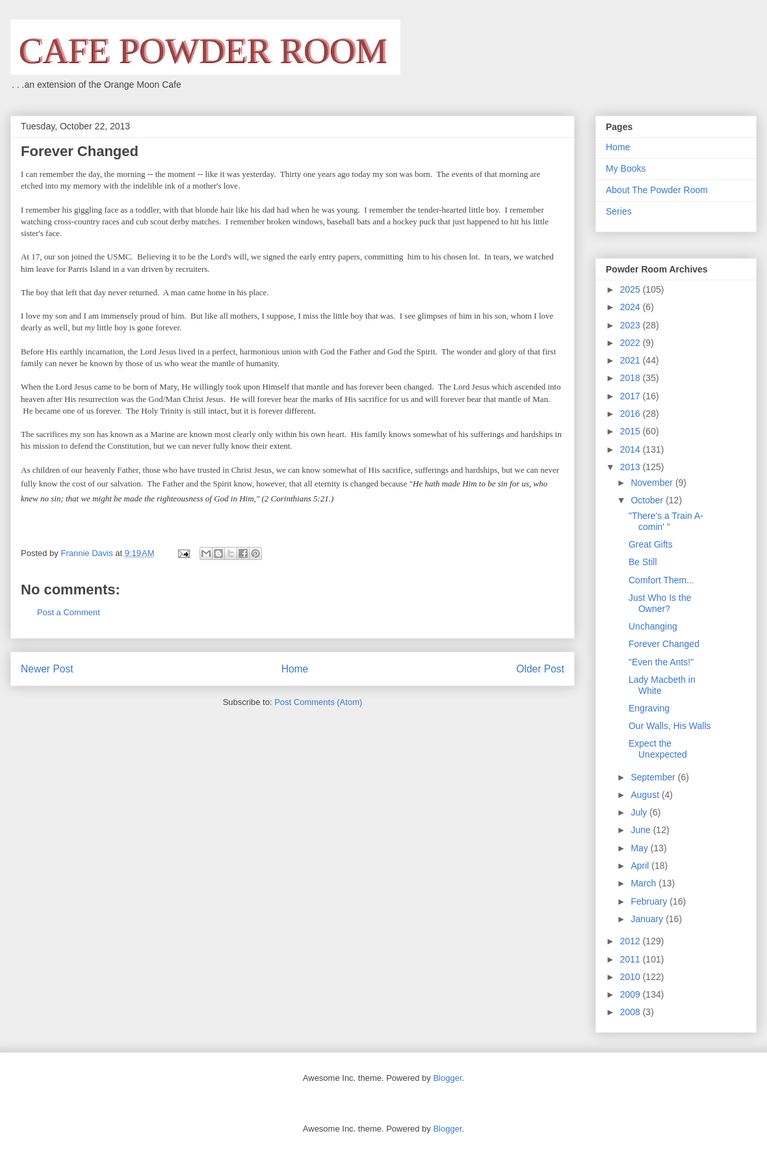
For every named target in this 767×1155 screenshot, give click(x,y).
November (652, 482)
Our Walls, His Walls (670, 726)
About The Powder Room (657, 190)
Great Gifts (651, 544)
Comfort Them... (661, 580)
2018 (631, 378)
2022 (631, 343)
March (644, 883)
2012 (631, 941)
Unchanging (653, 626)
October (648, 500)
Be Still (643, 562)
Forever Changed (664, 644)
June (641, 830)
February (650, 901)
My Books (625, 168)
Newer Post (47, 668)
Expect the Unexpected (658, 749)
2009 (631, 994)
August (645, 795)
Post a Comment (68, 612)
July (639, 812)
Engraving (649, 708)
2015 (631, 431)
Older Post (540, 668)
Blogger (447, 1078)
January (648, 919)
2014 (631, 449)
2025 (631, 289)
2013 (631, 467)
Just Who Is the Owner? (660, 603)
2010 (631, 977)
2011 (631, 959)
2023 (631, 325)
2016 (631, 413)
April (640, 865)
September (653, 777)
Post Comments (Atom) (318, 702)
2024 (631, 307)
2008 (631, 1012)
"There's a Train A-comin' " (666, 521)
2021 (631, 360)
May (640, 848)
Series (619, 211)
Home (295, 668)
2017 (631, 396)
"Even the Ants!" (661, 662)
